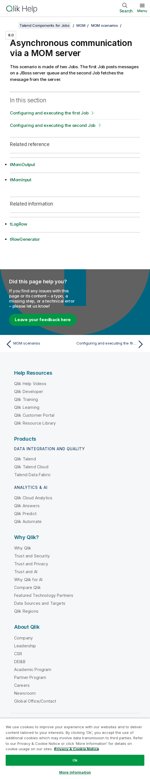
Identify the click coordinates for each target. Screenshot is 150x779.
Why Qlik (22, 548)
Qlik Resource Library (35, 423)
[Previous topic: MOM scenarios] (39, 344)
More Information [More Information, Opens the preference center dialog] (75, 772)
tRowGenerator (25, 239)
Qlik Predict (25, 513)
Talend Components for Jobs (45, 25)
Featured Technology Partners (43, 595)
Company (23, 637)
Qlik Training (26, 399)
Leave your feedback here (43, 319)
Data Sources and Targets (39, 603)
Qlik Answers (27, 505)
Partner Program (30, 677)
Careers (22, 685)
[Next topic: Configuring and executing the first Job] (111, 344)
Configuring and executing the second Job (52, 125)
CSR (18, 653)
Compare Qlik (27, 587)
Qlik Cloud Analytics (33, 497)
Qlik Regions (26, 611)
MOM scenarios (104, 25)
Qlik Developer (28, 391)
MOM (80, 25)
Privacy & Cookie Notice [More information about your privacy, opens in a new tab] (76, 749)
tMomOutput (22, 164)
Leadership (25, 645)
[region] (75, 748)
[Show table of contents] (11, 25)
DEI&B (19, 661)
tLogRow (18, 224)
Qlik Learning (26, 407)
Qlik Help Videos (30, 383)
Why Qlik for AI (28, 579)
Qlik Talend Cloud (31, 466)
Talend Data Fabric (32, 474)
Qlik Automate (28, 521)
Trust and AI (25, 571)
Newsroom (25, 693)
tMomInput (20, 179)
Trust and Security (32, 555)
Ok (75, 760)
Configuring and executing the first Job (49, 113)
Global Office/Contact (35, 701)
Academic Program (33, 669)
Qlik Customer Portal (34, 415)
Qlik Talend (25, 458)
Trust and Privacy (31, 563)
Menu (142, 10)
